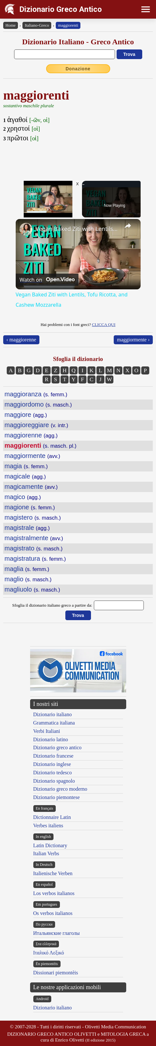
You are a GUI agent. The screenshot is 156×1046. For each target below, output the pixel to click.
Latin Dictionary (50, 845)
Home (10, 25)
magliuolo (32, 589)
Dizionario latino (50, 739)
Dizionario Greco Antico (60, 9)
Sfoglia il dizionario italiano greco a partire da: (52, 605)
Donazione (78, 68)
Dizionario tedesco (52, 772)
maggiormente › (133, 339)
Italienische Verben (53, 873)
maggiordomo (38, 404)
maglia (26, 568)
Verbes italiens (48, 825)
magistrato (33, 548)
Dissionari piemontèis (55, 972)
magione (29, 507)
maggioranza (35, 394)
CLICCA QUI (103, 324)
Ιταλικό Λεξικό (48, 952)
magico (22, 496)
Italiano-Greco (37, 25)
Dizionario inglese (52, 764)
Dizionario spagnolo (54, 781)
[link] (26, 229)
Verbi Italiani (46, 731)
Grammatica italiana (54, 722)
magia (26, 466)
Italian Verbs (46, 853)
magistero (32, 517)
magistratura (35, 558)
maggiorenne (31, 435)
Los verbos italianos (54, 893)
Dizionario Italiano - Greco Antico (78, 42)
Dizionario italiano (52, 714)
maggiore (25, 414)
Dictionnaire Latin (52, 817)
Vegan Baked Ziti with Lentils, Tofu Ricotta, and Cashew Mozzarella (77, 229)
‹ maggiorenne (21, 339)
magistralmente (33, 537)
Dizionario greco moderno (60, 789)
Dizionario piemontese (56, 797)
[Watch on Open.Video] (47, 280)
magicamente (31, 486)
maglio (28, 579)
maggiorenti (68, 25)
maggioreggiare (36, 424)
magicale (25, 476)
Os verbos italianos (53, 913)
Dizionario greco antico (57, 747)
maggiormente (32, 455)
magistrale (27, 527)
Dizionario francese (53, 756)
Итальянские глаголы (56, 933)
